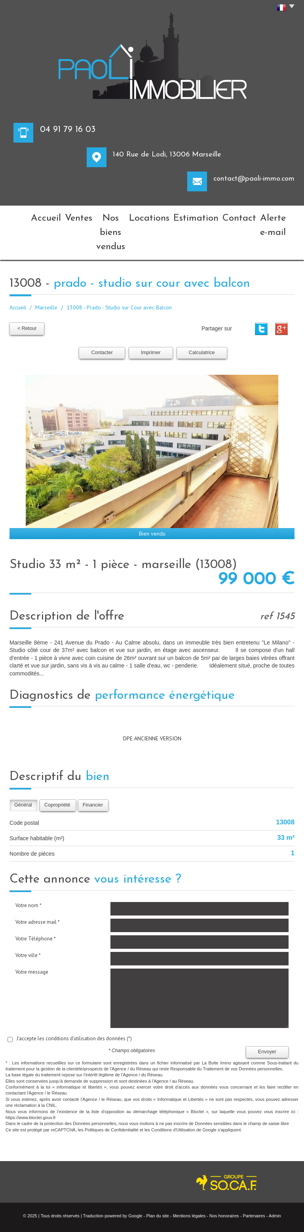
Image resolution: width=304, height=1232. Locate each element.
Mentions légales (189, 1180)
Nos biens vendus (102, 216)
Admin (275, 1180)
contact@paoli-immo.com (253, 179)
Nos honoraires (224, 1180)
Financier (93, 769)
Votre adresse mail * (37, 886)
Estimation (192, 216)
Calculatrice (202, 317)
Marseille (46, 273)
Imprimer (151, 317)
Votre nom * (28, 870)
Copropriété (57, 769)
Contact (230, 216)
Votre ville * (28, 920)
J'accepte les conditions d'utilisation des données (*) (74, 1003)
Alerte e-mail (271, 216)
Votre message (31, 936)
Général (23, 769)
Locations (151, 216)
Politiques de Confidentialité (112, 1094)
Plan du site (157, 1180)
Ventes (57, 216)
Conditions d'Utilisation (173, 1094)
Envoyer (267, 1016)
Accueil (25, 216)
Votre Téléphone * (35, 903)
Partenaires (254, 1180)
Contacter (102, 317)
